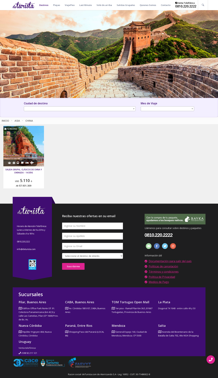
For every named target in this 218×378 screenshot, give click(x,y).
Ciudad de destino (36, 103)
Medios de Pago (159, 282)
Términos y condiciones (164, 271)
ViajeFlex (70, 5)
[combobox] (80, 108)
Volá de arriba (104, 5)
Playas (56, 5)
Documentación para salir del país (170, 261)
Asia (17, 120)
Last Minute (85, 5)
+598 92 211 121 (28, 352)
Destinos (43, 5)
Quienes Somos (148, 5)
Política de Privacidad (162, 277)
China (29, 120)
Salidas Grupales (126, 5)
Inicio (5, 120)
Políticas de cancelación (163, 266)
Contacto (165, 5)
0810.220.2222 (185, 6)
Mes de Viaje (149, 103)
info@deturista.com (26, 249)
